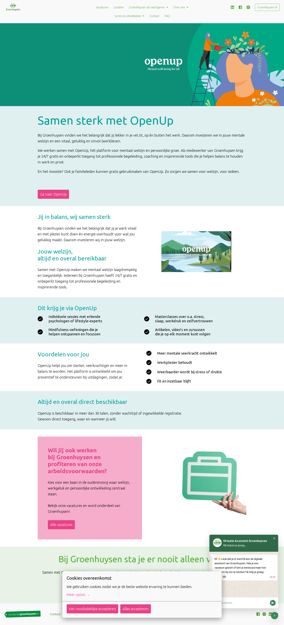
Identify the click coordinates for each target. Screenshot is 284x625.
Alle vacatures (61, 525)
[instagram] (248, 7)
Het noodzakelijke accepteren (92, 609)
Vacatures (102, 7)
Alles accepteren (136, 609)
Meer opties (78, 595)
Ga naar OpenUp (53, 194)
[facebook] (240, 7)
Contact (154, 16)
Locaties (119, 7)
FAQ (167, 16)
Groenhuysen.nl (267, 7)
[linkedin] (232, 7)
